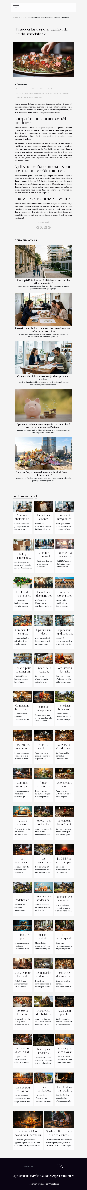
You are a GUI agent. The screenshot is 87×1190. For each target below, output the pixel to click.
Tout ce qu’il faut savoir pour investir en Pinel (28, 1135)
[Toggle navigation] (16, 7)
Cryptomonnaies (23, 1176)
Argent (56, 1176)
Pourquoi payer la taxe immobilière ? (43, 748)
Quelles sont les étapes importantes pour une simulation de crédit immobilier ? (43, 93)
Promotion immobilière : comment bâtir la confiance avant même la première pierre (43, 330)
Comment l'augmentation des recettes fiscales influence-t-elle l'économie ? (44, 474)
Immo (63, 1176)
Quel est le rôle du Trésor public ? (64, 748)
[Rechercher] (40, 1166)
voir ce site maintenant (58, 136)
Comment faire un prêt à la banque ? (23, 786)
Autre (23, 17)
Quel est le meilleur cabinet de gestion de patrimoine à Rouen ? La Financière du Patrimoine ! (43, 426)
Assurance (46, 1176)
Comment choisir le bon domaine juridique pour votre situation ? (43, 378)
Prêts (36, 1176)
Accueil (15, 17)
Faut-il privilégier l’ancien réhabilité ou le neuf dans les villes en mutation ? (43, 282)
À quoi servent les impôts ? (43, 786)
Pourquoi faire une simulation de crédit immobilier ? (34, 89)
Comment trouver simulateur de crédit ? (30, 97)
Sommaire (22, 84)
